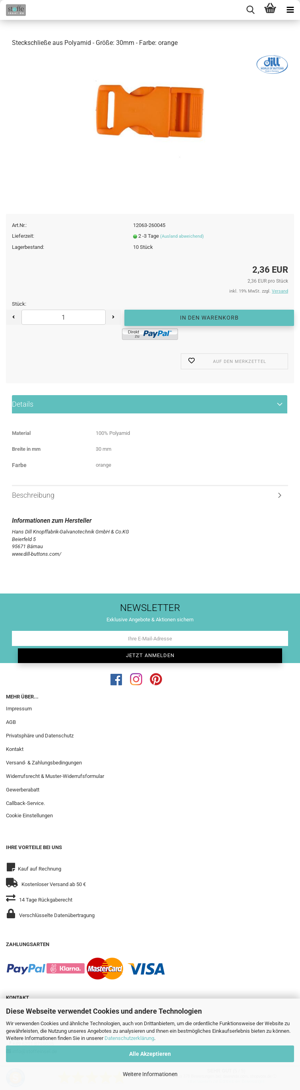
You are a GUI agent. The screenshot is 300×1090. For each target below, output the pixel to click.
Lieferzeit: (23, 239)
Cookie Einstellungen (29, 818)
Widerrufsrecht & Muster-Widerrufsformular (55, 779)
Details (22, 406)
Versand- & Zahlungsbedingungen (44, 765)
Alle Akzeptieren (150, 1054)
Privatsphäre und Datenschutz (40, 738)
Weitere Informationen (150, 1074)
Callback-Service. (25, 806)
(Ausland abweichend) (182, 239)
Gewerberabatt (22, 792)
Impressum (19, 711)
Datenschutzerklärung (129, 1038)
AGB (11, 724)
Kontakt (14, 751)
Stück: (19, 306)
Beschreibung (33, 497)
